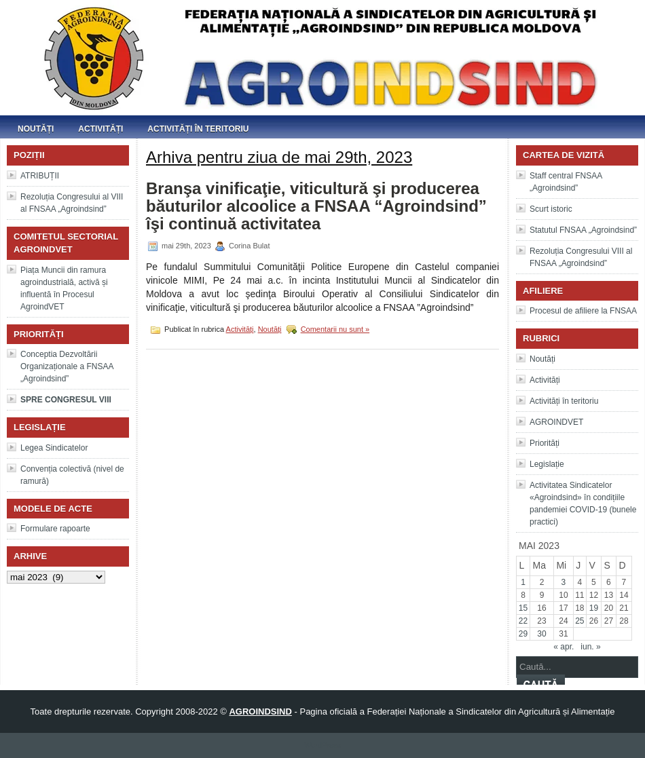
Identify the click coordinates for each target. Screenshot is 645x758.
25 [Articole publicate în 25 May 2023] (579, 621)
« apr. (563, 646)
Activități (100, 129)
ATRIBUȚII (39, 176)
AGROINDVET (556, 422)
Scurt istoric (551, 209)
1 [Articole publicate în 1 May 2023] (523, 582)
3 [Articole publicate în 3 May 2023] (563, 582)
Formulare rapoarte (55, 528)
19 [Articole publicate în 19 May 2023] (593, 608)
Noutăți (36, 129)
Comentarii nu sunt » (335, 329)
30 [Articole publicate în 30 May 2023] (541, 634)
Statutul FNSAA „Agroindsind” (583, 230)
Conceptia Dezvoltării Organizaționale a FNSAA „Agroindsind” (66, 366)
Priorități (544, 443)
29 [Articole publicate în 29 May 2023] (523, 634)
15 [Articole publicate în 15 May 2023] (523, 608)
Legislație (547, 464)
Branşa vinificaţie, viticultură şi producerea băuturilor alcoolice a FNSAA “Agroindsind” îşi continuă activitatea (316, 206)
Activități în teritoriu (197, 129)
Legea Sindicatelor (54, 448)
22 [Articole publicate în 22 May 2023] (523, 621)
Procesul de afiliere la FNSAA (583, 311)
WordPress (322, 745)
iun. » (590, 646)
